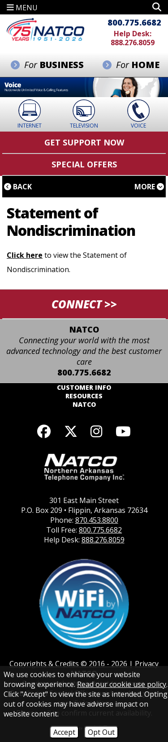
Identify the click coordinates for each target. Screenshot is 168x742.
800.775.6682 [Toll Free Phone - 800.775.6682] (134, 22)
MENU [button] (22, 8)
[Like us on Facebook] (44, 431)
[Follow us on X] (70, 431)
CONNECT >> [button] (84, 304)
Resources (84, 396)
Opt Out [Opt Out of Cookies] (101, 732)
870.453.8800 (96, 520)
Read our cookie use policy (121, 684)
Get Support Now (84, 142)
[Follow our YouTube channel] (123, 431)
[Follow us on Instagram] (97, 431)
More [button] (149, 187)
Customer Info (84, 387)
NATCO (84, 404)
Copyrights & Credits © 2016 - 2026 (68, 664)
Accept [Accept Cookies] (64, 732)
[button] (156, 7)
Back (18, 187)
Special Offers (84, 164)
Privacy (147, 664)
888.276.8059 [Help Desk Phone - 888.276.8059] (133, 42)
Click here (25, 255)
